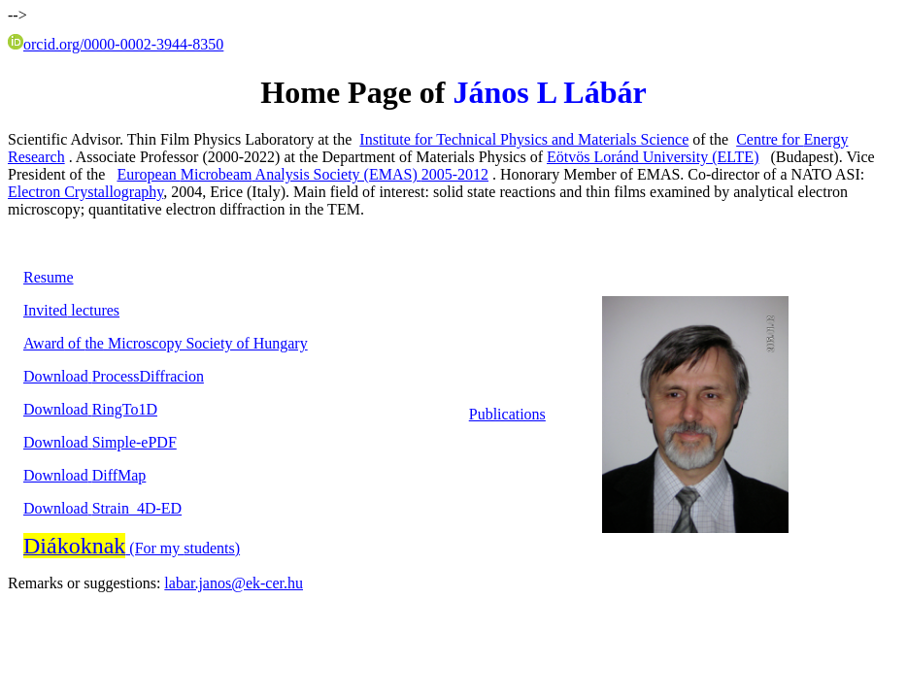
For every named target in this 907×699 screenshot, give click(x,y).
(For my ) (131, 548)
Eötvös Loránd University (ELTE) (652, 157)
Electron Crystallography (85, 191)
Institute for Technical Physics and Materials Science (524, 139)
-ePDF (100, 442)
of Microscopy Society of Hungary (165, 343)
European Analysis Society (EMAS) (302, 174)
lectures (71, 310)
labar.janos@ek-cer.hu (233, 583)
